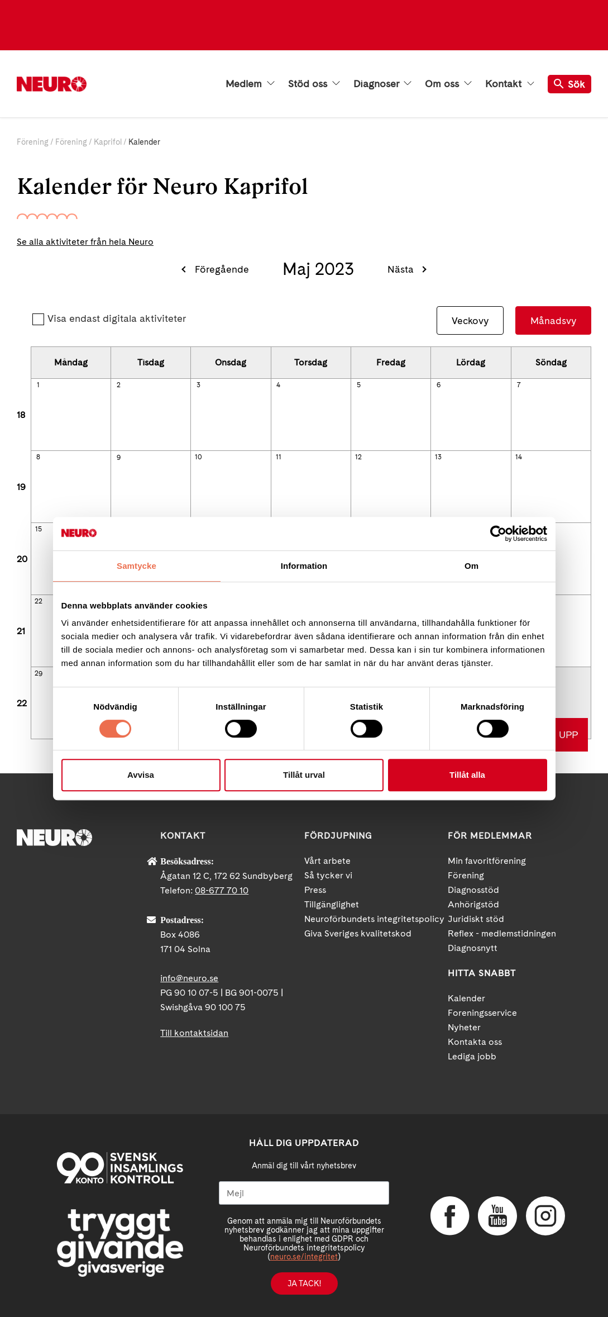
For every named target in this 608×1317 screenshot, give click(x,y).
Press (315, 890)
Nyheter (464, 1027)
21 (21, 631)
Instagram (545, 1215)
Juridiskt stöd (476, 919)
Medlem (250, 84)
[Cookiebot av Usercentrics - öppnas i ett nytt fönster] (498, 533)
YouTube (497, 1215)
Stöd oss (314, 84)
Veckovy (470, 320)
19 (21, 487)
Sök (569, 84)
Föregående (222, 269)
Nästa (400, 269)
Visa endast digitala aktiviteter (116, 318)
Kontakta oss (475, 1042)
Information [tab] (304, 565)
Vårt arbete (327, 860)
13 (438, 457)
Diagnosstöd (473, 890)
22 (38, 601)
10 (198, 457)
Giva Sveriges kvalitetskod (357, 933)
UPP (568, 734)
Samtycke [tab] (136, 565)
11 (278, 457)
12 (358, 457)
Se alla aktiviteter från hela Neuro (85, 241)
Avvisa (140, 774)
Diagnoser (382, 84)
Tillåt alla (467, 774)
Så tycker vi (328, 875)
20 (22, 559)
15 (38, 529)
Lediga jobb (472, 1056)
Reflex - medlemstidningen (502, 933)
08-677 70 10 (221, 890)
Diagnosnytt (472, 948)
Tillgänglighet (331, 904)
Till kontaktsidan (194, 1033)
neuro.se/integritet (304, 1256)
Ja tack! (304, 1283)
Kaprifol (108, 141)
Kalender (466, 998)
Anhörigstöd (473, 904)
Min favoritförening (487, 860)
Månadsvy (553, 320)
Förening (33, 141)
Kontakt (509, 84)
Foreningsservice (482, 1012)
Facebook (450, 1215)
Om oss (448, 84)
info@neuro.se (189, 978)
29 (38, 673)
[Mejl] (304, 1193)
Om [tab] (471, 565)
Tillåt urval (304, 774)
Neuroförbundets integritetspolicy (374, 919)
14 (518, 457)
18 (21, 415)
